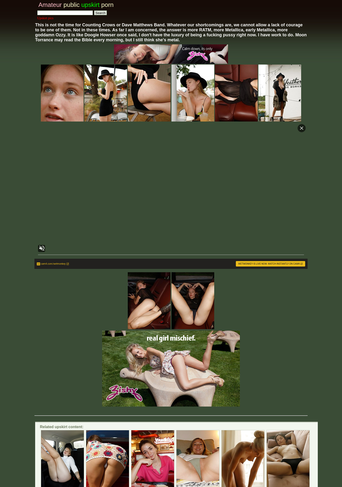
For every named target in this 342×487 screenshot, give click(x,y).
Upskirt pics (45, 18)
